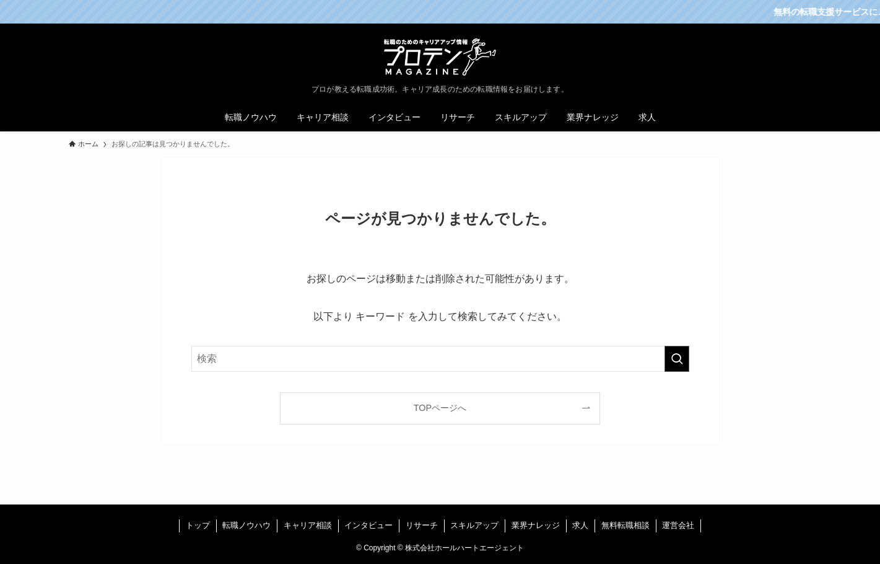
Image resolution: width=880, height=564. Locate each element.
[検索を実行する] (676, 359)
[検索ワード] (440, 359)
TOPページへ (440, 408)
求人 (580, 525)
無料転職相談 (625, 525)
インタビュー (368, 525)
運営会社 (678, 525)
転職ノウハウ (246, 525)
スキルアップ (474, 525)
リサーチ (422, 525)
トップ (198, 525)
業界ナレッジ (536, 525)
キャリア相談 (308, 525)
